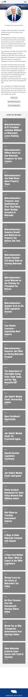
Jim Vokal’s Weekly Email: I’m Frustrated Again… (13, 435)
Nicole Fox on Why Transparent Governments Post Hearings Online (13, 630)
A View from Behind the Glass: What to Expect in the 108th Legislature (13, 559)
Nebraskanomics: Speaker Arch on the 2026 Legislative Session (14, 307)
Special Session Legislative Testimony (11, 455)
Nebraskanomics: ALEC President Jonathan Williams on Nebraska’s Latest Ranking (13, 130)
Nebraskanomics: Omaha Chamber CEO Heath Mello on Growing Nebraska (13, 259)
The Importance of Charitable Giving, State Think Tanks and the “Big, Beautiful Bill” (13, 376)
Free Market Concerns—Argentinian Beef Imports (12, 330)
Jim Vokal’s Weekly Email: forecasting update (13, 399)
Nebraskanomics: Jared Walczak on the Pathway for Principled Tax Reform (12, 283)
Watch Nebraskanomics (14, 101)
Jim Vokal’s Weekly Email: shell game (13, 474)
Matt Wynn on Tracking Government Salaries (10, 516)
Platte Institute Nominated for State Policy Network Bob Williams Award (14, 494)
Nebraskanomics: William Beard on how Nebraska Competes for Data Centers (13, 155)
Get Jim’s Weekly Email (14, 105)
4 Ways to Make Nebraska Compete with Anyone (13, 537)
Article (5, 121)
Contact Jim (14, 98)
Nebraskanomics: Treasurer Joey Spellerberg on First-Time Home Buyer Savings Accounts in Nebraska (12, 206)
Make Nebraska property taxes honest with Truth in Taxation (14, 652)
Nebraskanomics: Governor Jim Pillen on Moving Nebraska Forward (13, 352)
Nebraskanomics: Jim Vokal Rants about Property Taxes (12, 179)
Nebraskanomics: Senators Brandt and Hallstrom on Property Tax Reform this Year (12, 235)
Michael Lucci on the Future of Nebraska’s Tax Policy (12, 582)
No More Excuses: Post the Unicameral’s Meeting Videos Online (12, 606)
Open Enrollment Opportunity (12, 418)
